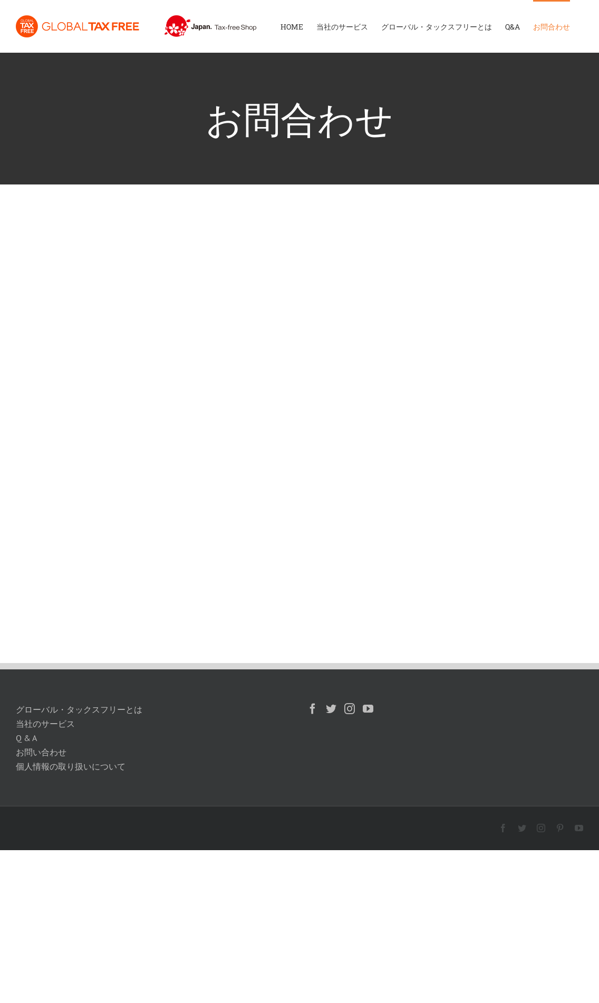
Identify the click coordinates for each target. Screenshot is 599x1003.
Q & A (26, 738)
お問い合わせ (41, 752)
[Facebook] (312, 709)
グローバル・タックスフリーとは (79, 709)
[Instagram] (349, 709)
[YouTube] (368, 709)
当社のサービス (45, 723)
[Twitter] (331, 709)
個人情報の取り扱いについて (70, 766)
